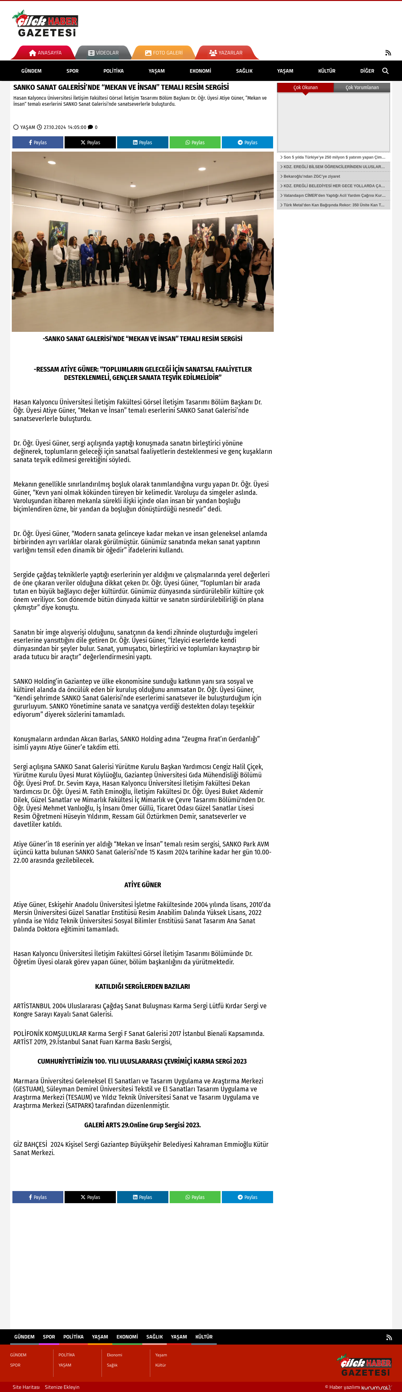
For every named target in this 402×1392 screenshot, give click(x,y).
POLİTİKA (113, 71)
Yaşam (285, 71)
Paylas (38, 142)
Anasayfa (45, 52)
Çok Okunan (305, 87)
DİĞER (367, 71)
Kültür (326, 71)
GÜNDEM (31, 71)
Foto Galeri (164, 52)
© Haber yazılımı (358, 1387)
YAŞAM (157, 71)
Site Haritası (26, 1387)
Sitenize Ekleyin (62, 1387)
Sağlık (244, 71)
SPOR (73, 71)
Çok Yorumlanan (362, 87)
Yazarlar (226, 52)
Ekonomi (200, 71)
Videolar (103, 52)
